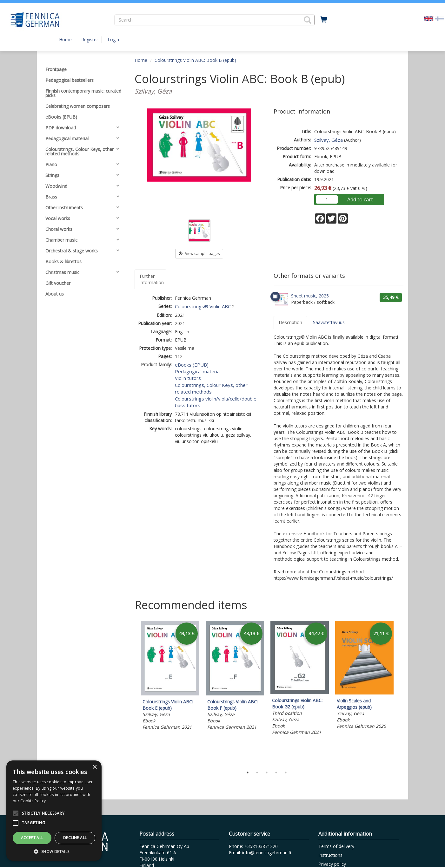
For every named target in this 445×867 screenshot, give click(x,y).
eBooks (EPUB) (192, 365)
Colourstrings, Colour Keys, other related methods (211, 388)
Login (113, 39)
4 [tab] (276, 772)
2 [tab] (257, 772)
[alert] (54, 810)
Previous (133, 692)
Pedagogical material (198, 371)
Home (65, 39)
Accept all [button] (32, 837)
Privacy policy (332, 864)
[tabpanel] (170, 676)
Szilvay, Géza (328, 140)
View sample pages (199, 253)
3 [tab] (266, 772)
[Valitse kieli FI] (439, 18)
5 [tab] (285, 772)
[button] (307, 20)
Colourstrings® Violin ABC (203, 306)
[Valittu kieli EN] (428, 18)
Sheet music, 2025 (310, 296)
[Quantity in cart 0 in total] (324, 19)
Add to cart (360, 199)
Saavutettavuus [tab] (329, 322)
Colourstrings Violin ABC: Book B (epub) (195, 60)
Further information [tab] (152, 279)
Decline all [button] (75, 837)
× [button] (94, 767)
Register (89, 39)
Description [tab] (290, 322)
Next (400, 692)
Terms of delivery (336, 846)
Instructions (330, 855)
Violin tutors (188, 378)
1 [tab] (247, 772)
